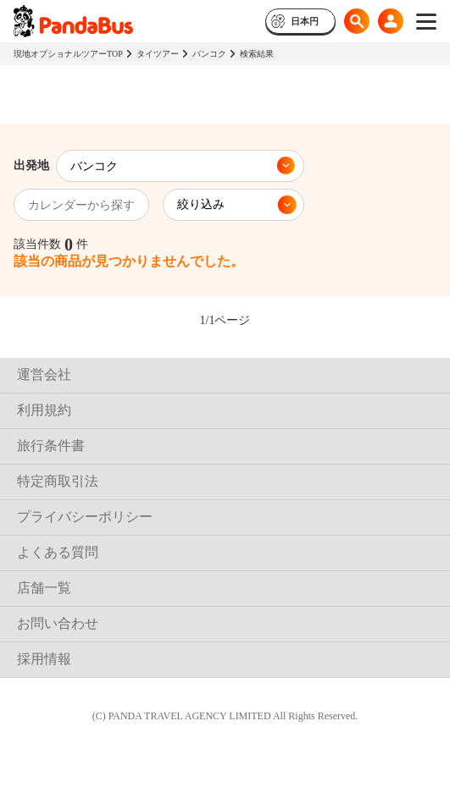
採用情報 (44, 659)
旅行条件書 (51, 445)
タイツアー (157, 53)
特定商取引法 (57, 481)
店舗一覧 (44, 588)
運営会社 (44, 374)
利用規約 (44, 410)
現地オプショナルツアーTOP (68, 53)
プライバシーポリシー (85, 516)
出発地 (31, 165)
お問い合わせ (57, 623)
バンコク (209, 53)
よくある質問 (57, 552)
